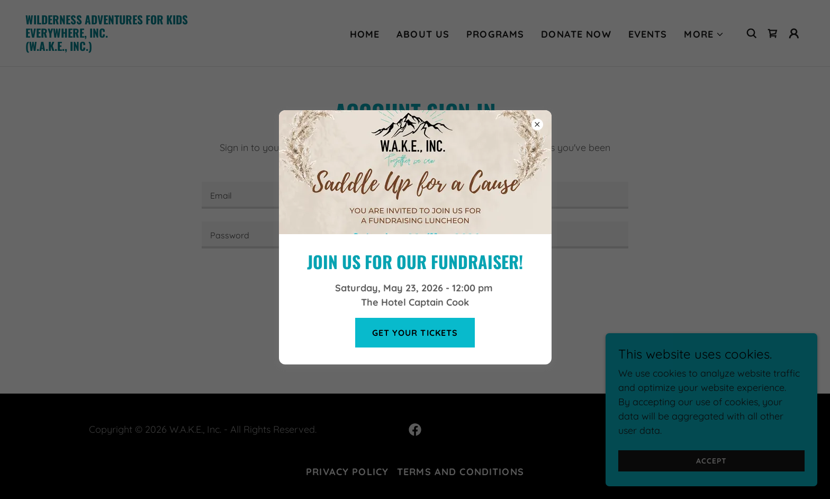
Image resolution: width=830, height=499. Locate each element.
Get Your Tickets (414, 332)
